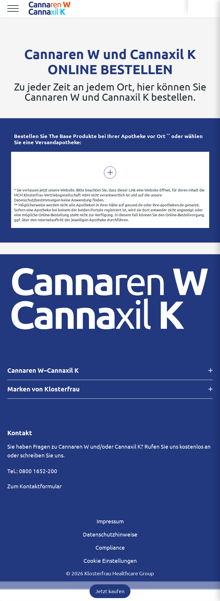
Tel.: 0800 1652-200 (32, 470)
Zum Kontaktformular (34, 485)
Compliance (110, 547)
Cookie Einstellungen (110, 560)
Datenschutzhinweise (110, 534)
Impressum (110, 521)
